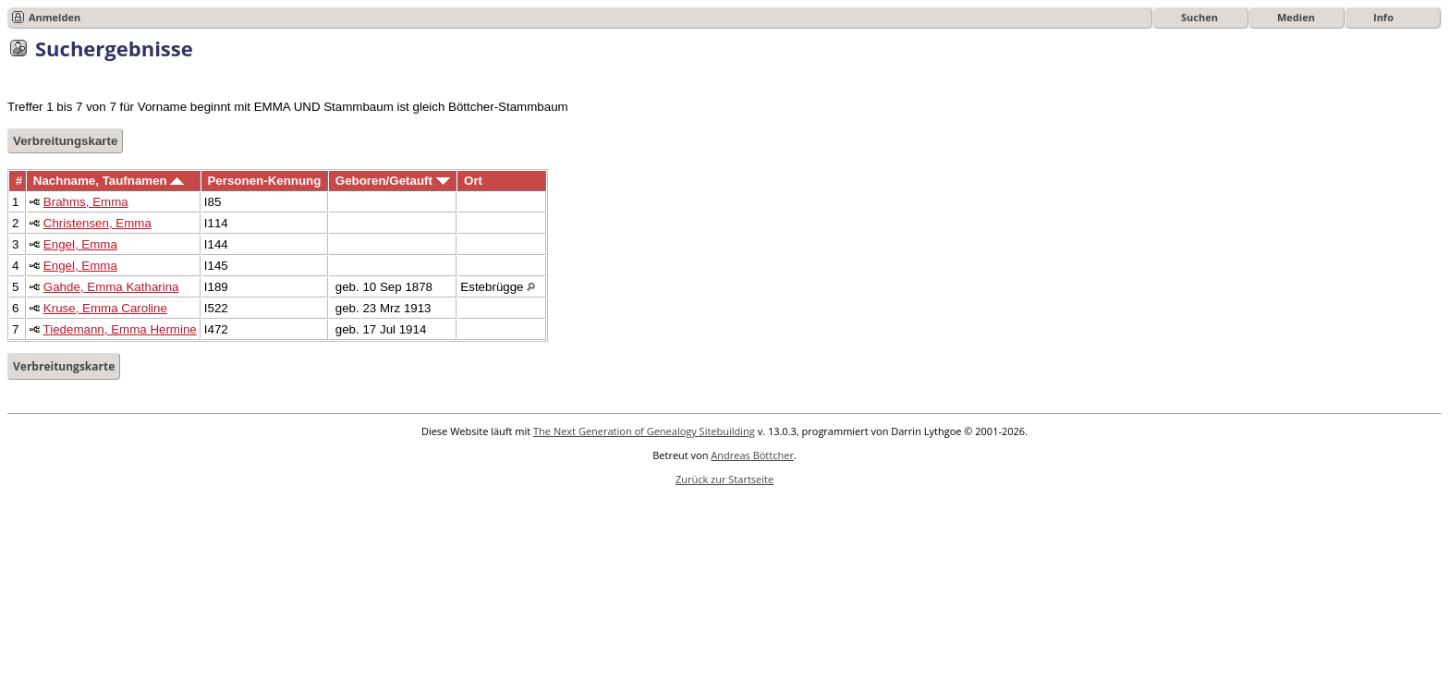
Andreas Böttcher (752, 455)
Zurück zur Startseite (724, 479)
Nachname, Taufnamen (109, 181)
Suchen (1199, 17)
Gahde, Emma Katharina (111, 287)
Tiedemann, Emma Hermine (120, 329)
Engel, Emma (80, 244)
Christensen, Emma (97, 223)
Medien (1296, 17)
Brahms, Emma (85, 202)
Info (1383, 17)
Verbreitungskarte (65, 141)
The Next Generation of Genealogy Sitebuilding (644, 431)
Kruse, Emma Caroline (105, 308)
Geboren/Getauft (392, 181)
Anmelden (54, 17)
